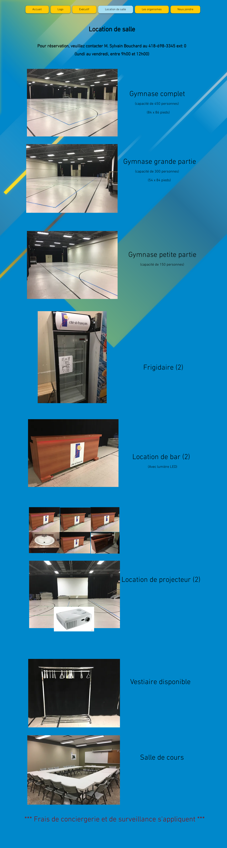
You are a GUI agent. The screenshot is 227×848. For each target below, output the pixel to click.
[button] (152, 9)
